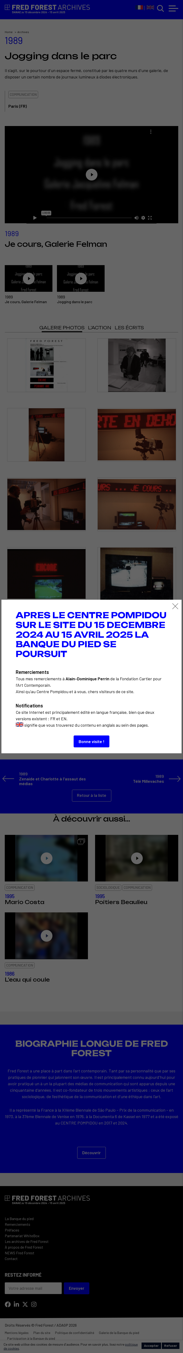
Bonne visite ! (91, 741)
